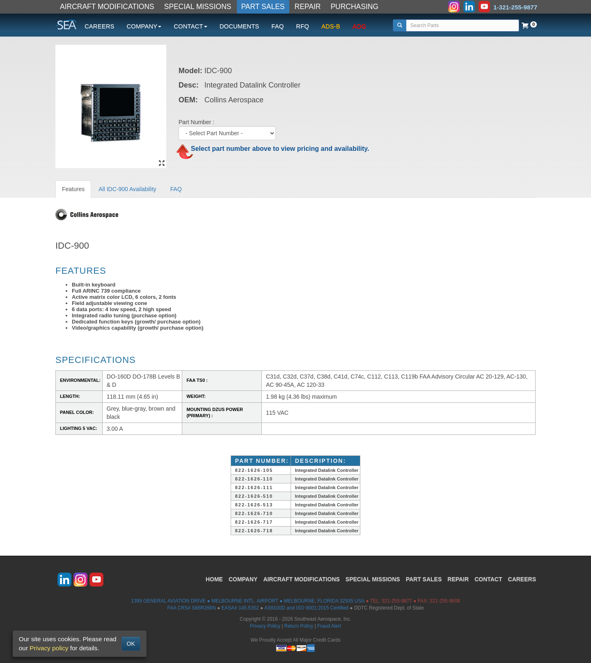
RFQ (302, 26)
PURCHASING (354, 6)
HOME (214, 579)
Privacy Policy (265, 626)
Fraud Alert (329, 626)
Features (73, 189)
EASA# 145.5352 (240, 608)
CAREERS (100, 26)
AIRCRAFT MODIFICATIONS (107, 6)
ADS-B (330, 26)
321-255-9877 (397, 601)
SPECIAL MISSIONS (197, 6)
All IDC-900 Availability (127, 189)
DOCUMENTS (239, 26)
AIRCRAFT (301, 579)
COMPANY (243, 579)
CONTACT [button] (190, 26)
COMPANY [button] (144, 26)
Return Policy (299, 626)
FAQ (277, 26)
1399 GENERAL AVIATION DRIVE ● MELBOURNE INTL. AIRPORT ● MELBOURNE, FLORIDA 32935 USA (247, 601)
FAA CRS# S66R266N (191, 608)
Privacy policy (49, 648)
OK (131, 643)
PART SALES (263, 6)
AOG (359, 26)
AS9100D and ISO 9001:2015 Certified (306, 608)
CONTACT (488, 579)
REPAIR (308, 6)
